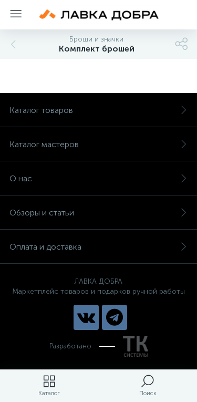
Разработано (98, 346)
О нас (98, 178)
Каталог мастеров (98, 144)
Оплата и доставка (98, 247)
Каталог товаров (98, 110)
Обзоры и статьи (98, 213)
